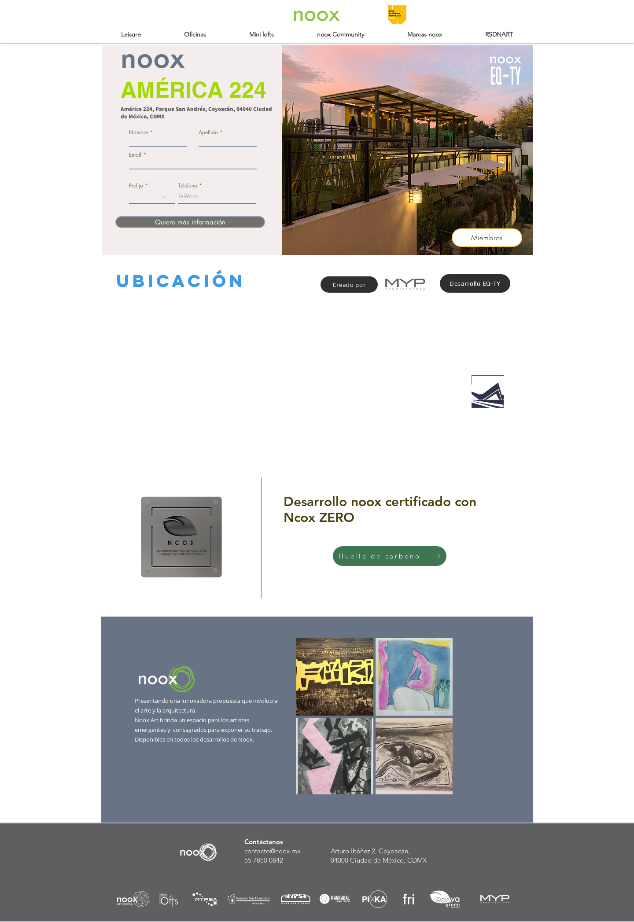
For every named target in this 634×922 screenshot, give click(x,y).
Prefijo (136, 185)
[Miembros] (487, 237)
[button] (131, 34)
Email (135, 155)
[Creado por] (349, 284)
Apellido (208, 132)
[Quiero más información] (190, 222)
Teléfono (187, 185)
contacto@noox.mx (272, 851)
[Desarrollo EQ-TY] (475, 283)
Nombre (138, 132)
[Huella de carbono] (389, 556)
